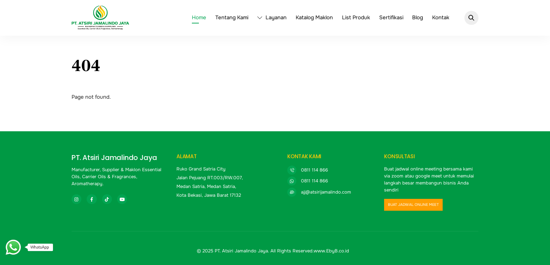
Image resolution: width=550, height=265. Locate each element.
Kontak (440, 17)
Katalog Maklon (314, 17)
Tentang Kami (231, 17)
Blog (417, 17)
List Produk (356, 17)
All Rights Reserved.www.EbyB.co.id (309, 251)
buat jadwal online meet (413, 204)
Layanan (272, 17)
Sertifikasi (391, 17)
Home (199, 17)
